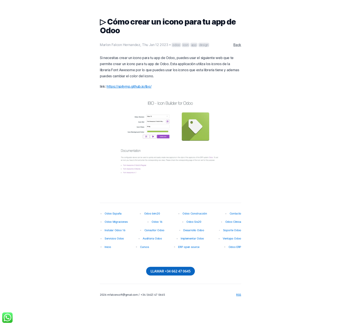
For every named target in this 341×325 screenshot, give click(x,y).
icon (186, 45)
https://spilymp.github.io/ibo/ (129, 86)
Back (237, 45)
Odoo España (113, 213)
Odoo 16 (157, 221)
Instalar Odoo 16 (115, 230)
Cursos (144, 247)
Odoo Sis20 (193, 221)
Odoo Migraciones (116, 221)
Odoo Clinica (233, 221)
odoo (176, 45)
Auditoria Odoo (152, 238)
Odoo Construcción (194, 213)
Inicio (108, 247)
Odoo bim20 (152, 213)
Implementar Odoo (192, 238)
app (194, 45)
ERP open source (188, 247)
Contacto (235, 213)
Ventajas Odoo (232, 238)
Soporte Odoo (232, 230)
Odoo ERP (235, 247)
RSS (238, 294)
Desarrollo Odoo (193, 230)
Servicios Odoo (114, 238)
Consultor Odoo (154, 230)
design (203, 45)
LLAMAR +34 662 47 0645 (170, 271)
